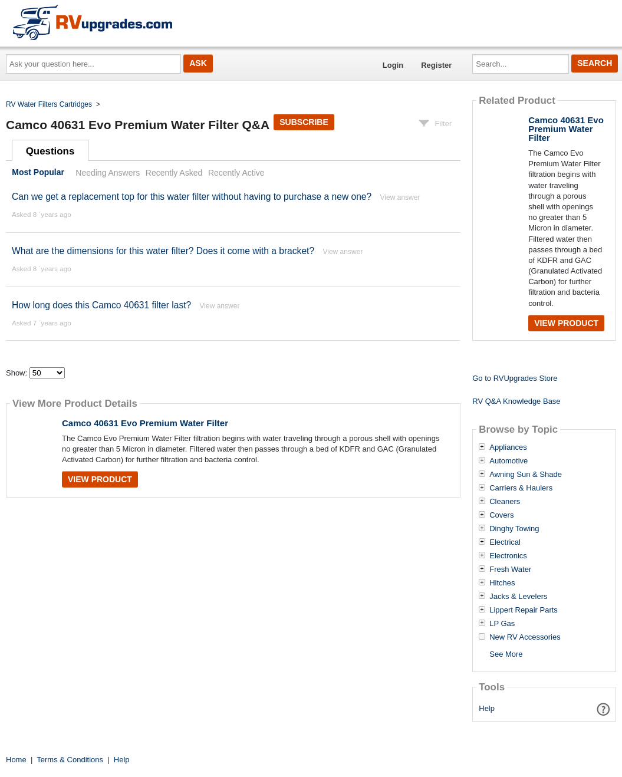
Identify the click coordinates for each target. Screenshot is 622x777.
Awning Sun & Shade (525, 474)
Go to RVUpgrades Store (514, 378)
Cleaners (504, 502)
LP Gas (502, 624)
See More (505, 654)
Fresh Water (510, 569)
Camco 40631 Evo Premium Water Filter (145, 423)
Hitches (502, 583)
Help (487, 708)
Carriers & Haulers (520, 488)
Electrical (505, 542)
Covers (501, 515)
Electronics (508, 556)
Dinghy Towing (514, 529)
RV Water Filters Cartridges (49, 104)
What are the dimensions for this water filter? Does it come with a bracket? (163, 251)
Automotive (508, 461)
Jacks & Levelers (518, 596)
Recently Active (236, 172)
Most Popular (38, 172)
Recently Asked (174, 172)
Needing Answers (107, 172)
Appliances (508, 447)
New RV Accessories (524, 637)
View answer (400, 197)
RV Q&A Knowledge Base (516, 401)
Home (16, 759)
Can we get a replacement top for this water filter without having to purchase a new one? (191, 197)
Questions (50, 151)
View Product (100, 479)
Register (436, 65)
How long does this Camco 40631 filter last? (103, 305)
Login (393, 65)
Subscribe (303, 122)
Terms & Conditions (70, 759)
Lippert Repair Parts (523, 610)
